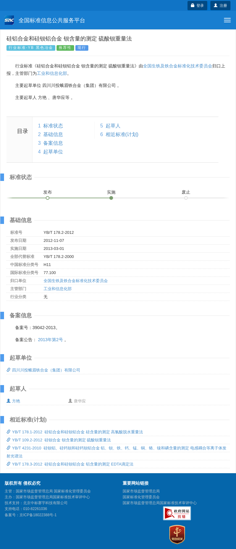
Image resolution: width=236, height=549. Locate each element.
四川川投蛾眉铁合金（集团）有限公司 (43, 370)
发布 (47, 192)
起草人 (113, 125)
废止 (186, 192)
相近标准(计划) (122, 134)
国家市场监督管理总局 (141, 491)
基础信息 (53, 134)
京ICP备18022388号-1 (38, 515)
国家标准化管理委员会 (141, 497)
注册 (220, 5)
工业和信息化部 (52, 73)
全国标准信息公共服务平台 (45, 20)
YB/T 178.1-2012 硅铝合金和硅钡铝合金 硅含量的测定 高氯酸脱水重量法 (74, 432)
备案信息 (53, 143)
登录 (197, 5)
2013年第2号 (50, 339)
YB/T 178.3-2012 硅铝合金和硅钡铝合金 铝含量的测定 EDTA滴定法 (69, 464)
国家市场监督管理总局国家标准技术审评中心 (160, 503)
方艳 (13, 401)
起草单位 (53, 151)
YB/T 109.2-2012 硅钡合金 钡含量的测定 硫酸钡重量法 (58, 440)
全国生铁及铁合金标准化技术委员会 (177, 65)
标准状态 (53, 125)
